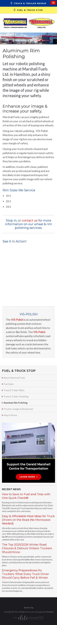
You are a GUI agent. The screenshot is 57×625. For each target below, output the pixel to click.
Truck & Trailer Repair (28, 3)
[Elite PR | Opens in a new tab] (28, 617)
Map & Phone (10, 415)
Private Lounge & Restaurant (18, 409)
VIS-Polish (17, 319)
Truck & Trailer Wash (13, 390)
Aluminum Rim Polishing (15, 402)
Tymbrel (50, 612)
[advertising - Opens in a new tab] (28, 452)
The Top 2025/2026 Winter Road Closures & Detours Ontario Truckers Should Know (27, 548)
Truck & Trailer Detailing (15, 396)
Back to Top (28, 607)
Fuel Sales (8, 384)
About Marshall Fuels (14, 377)
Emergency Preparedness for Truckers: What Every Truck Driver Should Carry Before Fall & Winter (25, 574)
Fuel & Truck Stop (28, 10)
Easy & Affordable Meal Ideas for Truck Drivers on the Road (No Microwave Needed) (28, 520)
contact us (29, 220)
